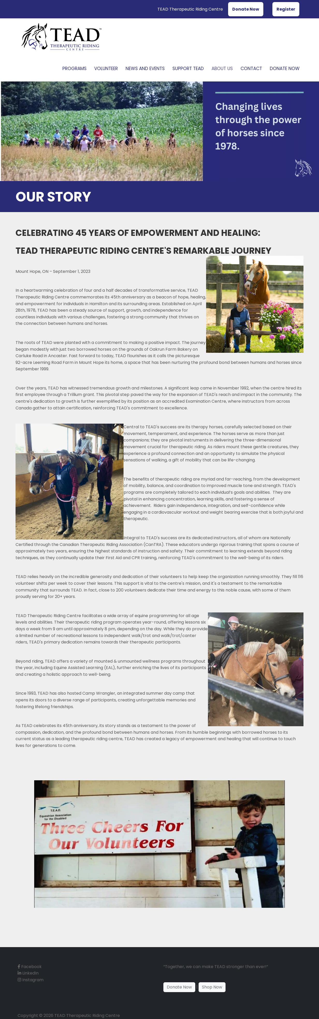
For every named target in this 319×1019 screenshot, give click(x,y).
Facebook (30, 967)
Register (286, 9)
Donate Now (245, 9)
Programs (74, 68)
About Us (222, 68)
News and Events (145, 68)
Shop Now (212, 987)
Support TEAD (188, 68)
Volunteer (106, 68)
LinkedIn (28, 973)
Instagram (31, 980)
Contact (251, 68)
